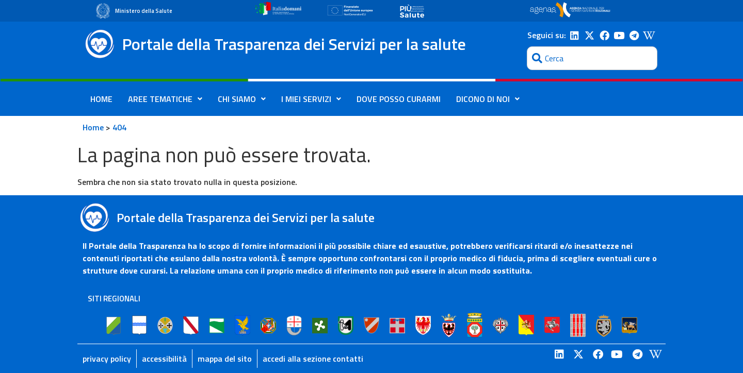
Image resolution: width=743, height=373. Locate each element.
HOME (101, 99)
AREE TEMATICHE (165, 99)
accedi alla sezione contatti (313, 358)
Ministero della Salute (143, 11)
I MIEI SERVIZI (311, 99)
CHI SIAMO (242, 99)
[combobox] (592, 58)
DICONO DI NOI (488, 99)
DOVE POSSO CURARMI (399, 99)
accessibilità (164, 358)
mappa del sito (225, 358)
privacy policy (107, 358)
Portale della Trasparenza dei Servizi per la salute (294, 43)
